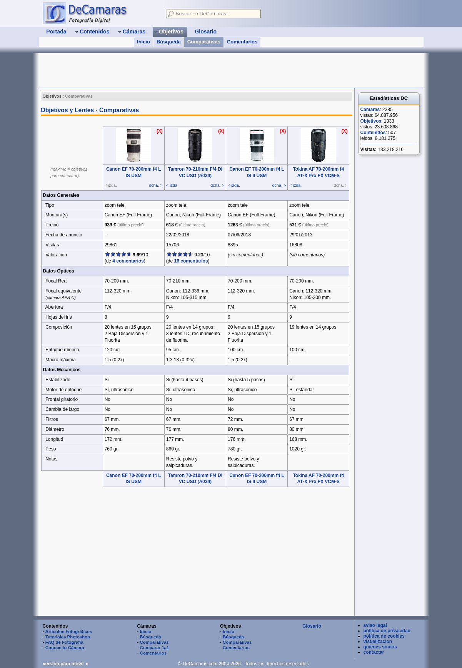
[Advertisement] (179, 70)
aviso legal (375, 625)
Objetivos (371, 121)
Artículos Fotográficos (68, 631)
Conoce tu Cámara (64, 647)
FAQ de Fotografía (64, 642)
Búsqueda (169, 42)
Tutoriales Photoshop (67, 637)
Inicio (143, 42)
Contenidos (373, 132)
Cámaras (370, 109)
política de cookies (384, 636)
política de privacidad (387, 630)
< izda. (172, 185)
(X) (160, 131)
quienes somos (380, 647)
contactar (374, 652)
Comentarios (242, 42)
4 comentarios (127, 261)
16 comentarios (191, 261)
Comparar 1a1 (154, 647)
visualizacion (378, 641)
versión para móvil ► (66, 663)
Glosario (311, 626)
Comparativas (203, 42)
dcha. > (156, 185)
